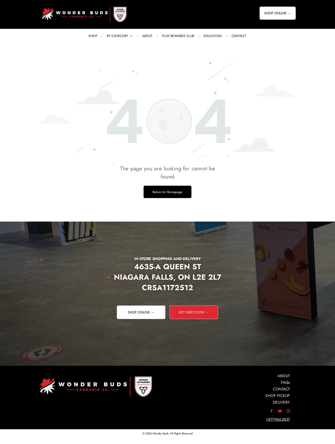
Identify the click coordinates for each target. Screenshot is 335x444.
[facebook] (271, 411)
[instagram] (288, 411)
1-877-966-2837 (278, 419)
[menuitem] (93, 36)
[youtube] (279, 411)
